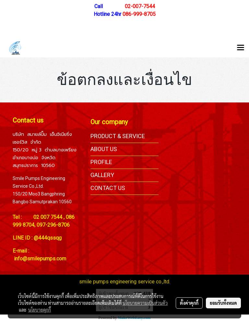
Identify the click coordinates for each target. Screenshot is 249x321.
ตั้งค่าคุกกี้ (189, 303)
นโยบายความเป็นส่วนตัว (145, 303)
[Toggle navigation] (240, 48)
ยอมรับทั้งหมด (223, 303)
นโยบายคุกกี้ (39, 310)
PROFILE (101, 162)
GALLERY (102, 175)
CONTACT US (107, 187)
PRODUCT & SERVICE (117, 136)
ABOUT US (103, 149)
